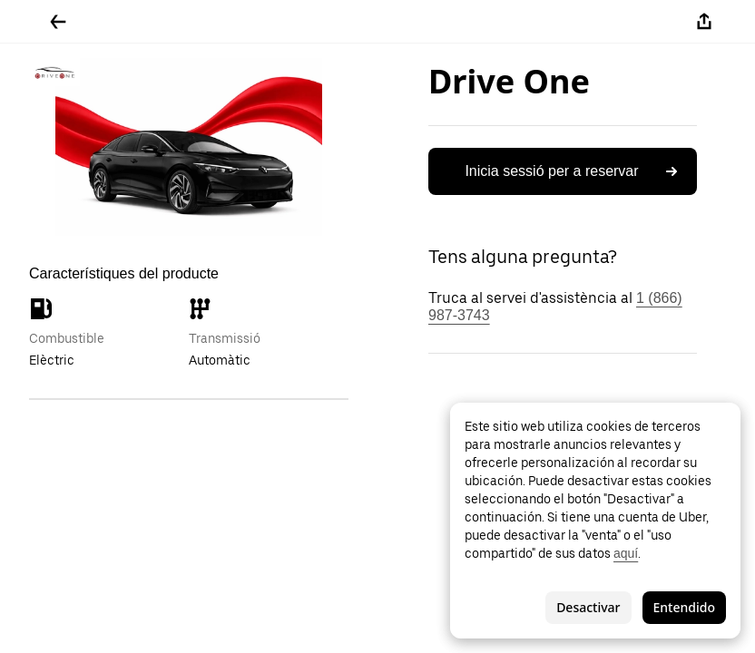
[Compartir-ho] (704, 22)
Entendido (684, 607)
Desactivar (588, 607)
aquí (625, 553)
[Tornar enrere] (58, 22)
